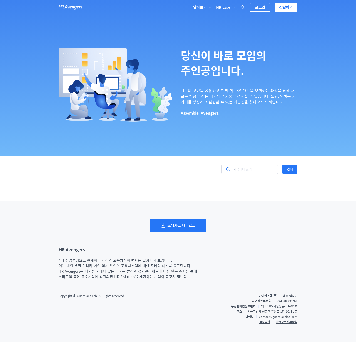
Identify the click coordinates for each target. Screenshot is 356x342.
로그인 (260, 7)
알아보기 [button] (202, 7)
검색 (290, 169)
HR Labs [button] (225, 7)
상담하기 (286, 7)
